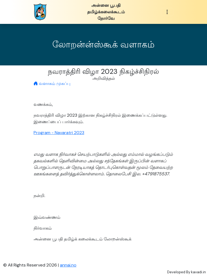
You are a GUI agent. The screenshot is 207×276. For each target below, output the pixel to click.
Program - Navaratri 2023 (59, 132)
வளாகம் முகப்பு (52, 83)
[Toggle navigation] (167, 12)
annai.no (68, 265)
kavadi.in (198, 272)
